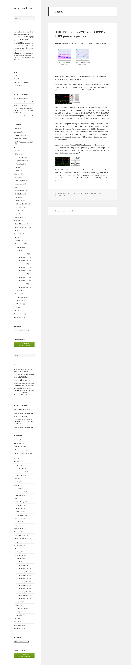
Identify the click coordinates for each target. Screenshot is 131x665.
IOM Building (19, 194)
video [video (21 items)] (22, 57)
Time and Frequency (21, 227)
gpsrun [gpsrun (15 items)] (15, 40)
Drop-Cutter (20, 157)
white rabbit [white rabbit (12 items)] (16, 59)
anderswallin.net (23, 8)
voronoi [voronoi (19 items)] (27, 57)
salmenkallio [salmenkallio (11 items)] (19, 55)
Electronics (17, 177)
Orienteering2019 (22, 281)
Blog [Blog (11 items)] (25, 32)
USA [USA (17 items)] (19, 57)
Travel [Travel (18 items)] (16, 57)
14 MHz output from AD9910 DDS (77, 172)
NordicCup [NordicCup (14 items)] (31, 45)
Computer (17, 174)
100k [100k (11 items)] (17, 32)
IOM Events (18, 201)
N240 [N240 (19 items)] (26, 46)
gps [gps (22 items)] (33, 37)
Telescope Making (21, 139)
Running (18, 294)
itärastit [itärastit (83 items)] (18, 42)
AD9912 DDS (60, 110)
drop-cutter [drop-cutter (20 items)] (21, 34)
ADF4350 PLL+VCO (85, 76)
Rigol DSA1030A (102, 87)
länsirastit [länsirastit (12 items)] (16, 45)
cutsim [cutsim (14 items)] (15, 34)
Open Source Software (21, 82)
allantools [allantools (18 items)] (21, 32)
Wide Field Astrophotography (24, 142)
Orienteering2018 (22, 277)
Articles (16, 129)
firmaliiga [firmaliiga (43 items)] (27, 36)
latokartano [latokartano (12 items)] (28, 43)
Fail (15, 187)
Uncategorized (18, 314)
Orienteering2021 (22, 287)
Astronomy (17, 132)
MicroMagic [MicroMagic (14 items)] (22, 45)
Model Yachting (19, 191)
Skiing (17, 307)
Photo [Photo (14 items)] (24, 51)
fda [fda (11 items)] (21, 36)
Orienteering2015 (22, 267)
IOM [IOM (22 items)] (27, 40)
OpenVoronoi (20, 161)
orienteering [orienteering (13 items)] (31, 48)
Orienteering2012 (22, 257)
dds (93, 193)
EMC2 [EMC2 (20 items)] (27, 34)
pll (100, 193)
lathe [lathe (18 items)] (24, 43)
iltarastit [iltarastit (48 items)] (22, 39)
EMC (16, 167)
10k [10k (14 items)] (15, 32)
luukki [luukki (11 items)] (33, 43)
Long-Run (19, 301)
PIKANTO (18, 211)
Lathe (17, 171)
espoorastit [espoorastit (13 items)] (16, 37)
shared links (18, 234)
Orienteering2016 (22, 271)
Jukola (18, 251)
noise (97, 193)
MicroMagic (19, 207)
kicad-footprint (20, 181)
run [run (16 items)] (15, 55)
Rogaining (19, 291)
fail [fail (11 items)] (20, 36)
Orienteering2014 (22, 264)
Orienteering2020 (22, 284)
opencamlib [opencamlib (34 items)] (22, 48)
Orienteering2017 (22, 274)
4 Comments (61, 195)
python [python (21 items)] (31, 53)
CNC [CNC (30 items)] (31, 32)
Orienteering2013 (22, 261)
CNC (15, 151)
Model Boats (18, 86)
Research (17, 221)
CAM (15, 76)
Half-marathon (21, 297)
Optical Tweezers (20, 224)
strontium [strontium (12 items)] (29, 55)
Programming (18, 217)
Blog (15, 147)
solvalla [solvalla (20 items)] (24, 55)
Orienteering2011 (22, 254)
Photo (15, 214)
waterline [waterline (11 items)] (32, 57)
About (16, 72)
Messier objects (20, 135)
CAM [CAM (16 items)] (28, 32)
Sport (15, 237)
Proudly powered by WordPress (65, 211)
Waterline (19, 164)
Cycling (17, 241)
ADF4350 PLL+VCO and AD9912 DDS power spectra (80, 34)
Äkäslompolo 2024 (24, 98)
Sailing (16, 231)
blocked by (24, 344)
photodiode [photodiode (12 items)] (28, 50)
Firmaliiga (19, 247)
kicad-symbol (19, 184)
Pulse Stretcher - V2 (26, 102)
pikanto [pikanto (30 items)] (17, 53)
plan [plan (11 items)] (28, 53)
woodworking (18, 317)
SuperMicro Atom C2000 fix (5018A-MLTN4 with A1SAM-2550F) (23, 110)
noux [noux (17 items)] (15, 48)
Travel (16, 311)
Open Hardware (19, 79)
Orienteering (19, 244)
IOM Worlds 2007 (21, 204)
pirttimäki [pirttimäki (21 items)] (23, 53)
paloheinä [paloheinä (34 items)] (18, 50)
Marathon (19, 304)
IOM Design (19, 197)
